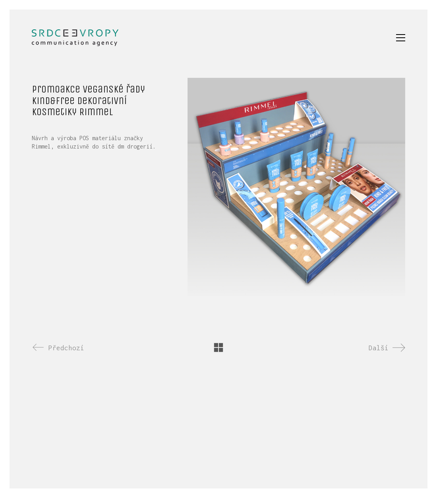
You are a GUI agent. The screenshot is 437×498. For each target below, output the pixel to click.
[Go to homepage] (75, 37)
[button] (400, 37)
